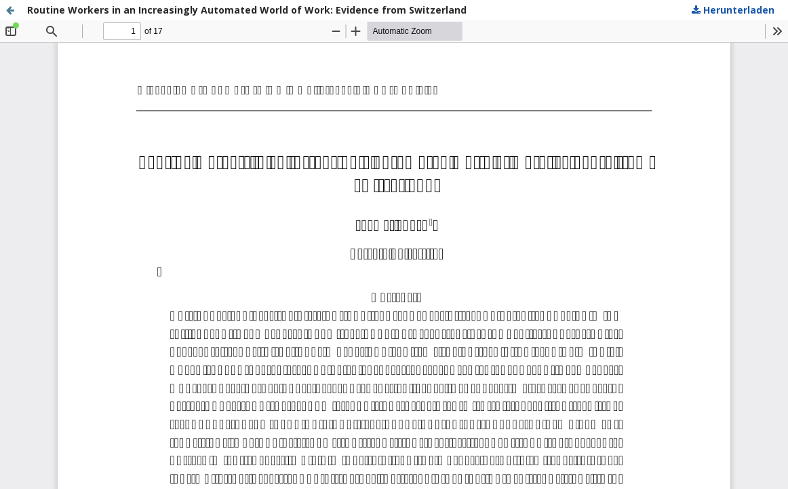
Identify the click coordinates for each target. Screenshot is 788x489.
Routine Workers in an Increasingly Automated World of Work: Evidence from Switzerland (247, 9)
